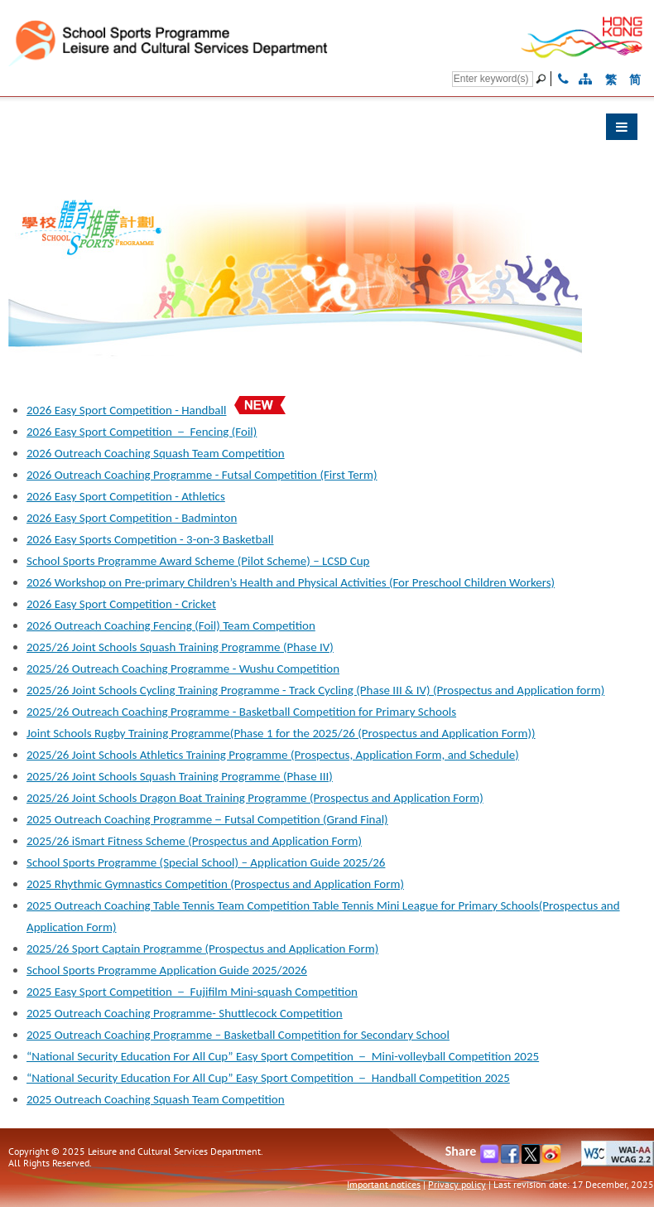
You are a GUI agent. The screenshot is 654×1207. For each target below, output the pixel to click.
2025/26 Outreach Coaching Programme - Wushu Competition (182, 668)
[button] (327, 130)
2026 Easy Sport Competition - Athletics (125, 496)
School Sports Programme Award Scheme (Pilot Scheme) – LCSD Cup (197, 560)
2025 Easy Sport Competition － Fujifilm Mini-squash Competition (192, 991)
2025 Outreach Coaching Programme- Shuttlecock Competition (184, 1013)
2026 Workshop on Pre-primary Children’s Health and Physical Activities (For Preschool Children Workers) (290, 582)
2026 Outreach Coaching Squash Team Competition (155, 453)
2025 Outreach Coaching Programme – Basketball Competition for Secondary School (238, 1034)
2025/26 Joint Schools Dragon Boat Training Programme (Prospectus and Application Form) (254, 797)
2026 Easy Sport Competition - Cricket (121, 603)
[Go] (543, 78)
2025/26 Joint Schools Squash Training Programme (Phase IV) (180, 647)
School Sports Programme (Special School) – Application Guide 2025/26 (205, 862)
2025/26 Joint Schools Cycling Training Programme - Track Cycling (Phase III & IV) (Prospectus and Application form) (315, 690)
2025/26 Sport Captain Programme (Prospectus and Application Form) (202, 948)
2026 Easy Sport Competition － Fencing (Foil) (141, 431)
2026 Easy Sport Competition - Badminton (131, 517)
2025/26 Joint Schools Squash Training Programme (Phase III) (179, 776)
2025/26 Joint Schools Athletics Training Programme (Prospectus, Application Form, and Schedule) (272, 754)
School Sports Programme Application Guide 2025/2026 (166, 970)
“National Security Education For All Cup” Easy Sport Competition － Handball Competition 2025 (268, 1077)
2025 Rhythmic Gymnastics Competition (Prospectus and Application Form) (215, 883)
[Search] (492, 79)
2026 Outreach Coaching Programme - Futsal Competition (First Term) (201, 474)
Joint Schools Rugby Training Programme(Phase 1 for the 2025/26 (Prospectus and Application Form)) (281, 733)
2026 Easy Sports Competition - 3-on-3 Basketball (150, 539)
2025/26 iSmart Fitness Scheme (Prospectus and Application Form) (194, 840)
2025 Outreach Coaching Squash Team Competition (155, 1099)
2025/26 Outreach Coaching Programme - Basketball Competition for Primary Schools (241, 711)
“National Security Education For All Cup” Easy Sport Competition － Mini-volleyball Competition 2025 (282, 1056)
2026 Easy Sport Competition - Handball (126, 410)
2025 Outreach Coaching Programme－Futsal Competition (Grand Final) (207, 819)
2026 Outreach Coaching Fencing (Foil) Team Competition (170, 625)
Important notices (384, 1184)
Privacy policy (457, 1184)
